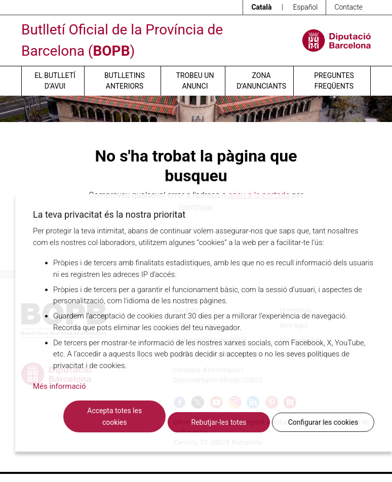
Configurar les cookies (323, 422)
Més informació (59, 386)
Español (305, 7)
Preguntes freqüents (334, 80)
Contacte (348, 7)
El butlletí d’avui (54, 80)
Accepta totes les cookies (114, 416)
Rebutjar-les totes (219, 422)
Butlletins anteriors (124, 80)
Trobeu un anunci (195, 80)
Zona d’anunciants (261, 80)
